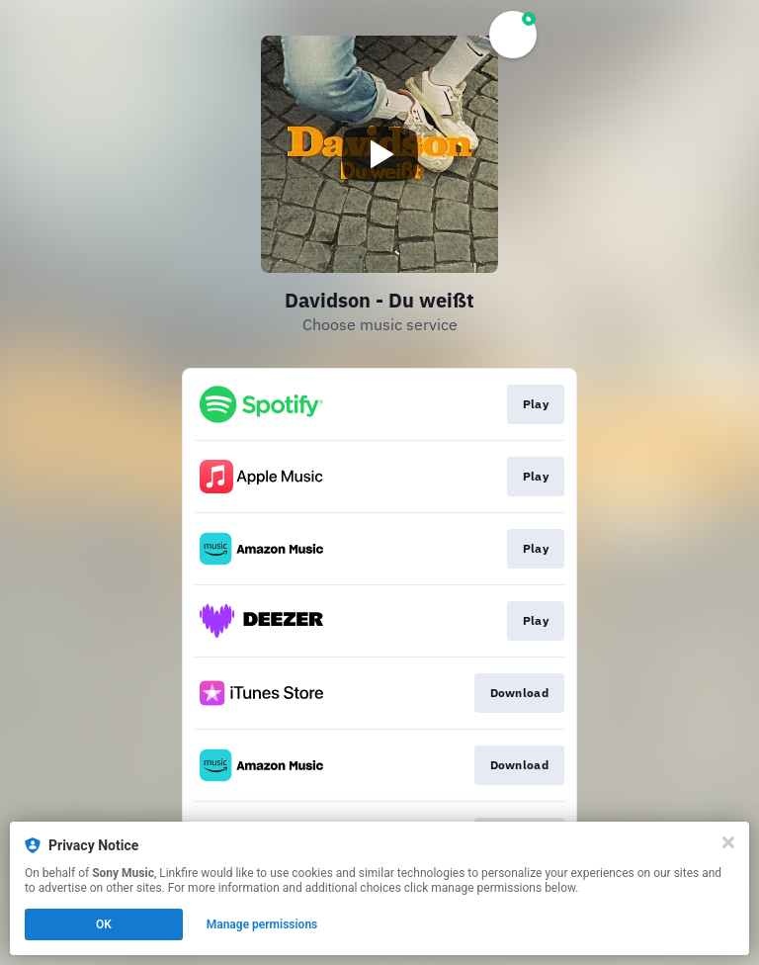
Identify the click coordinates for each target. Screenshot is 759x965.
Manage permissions (262, 924)
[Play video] (379, 154)
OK (104, 924)
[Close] (728, 842)
